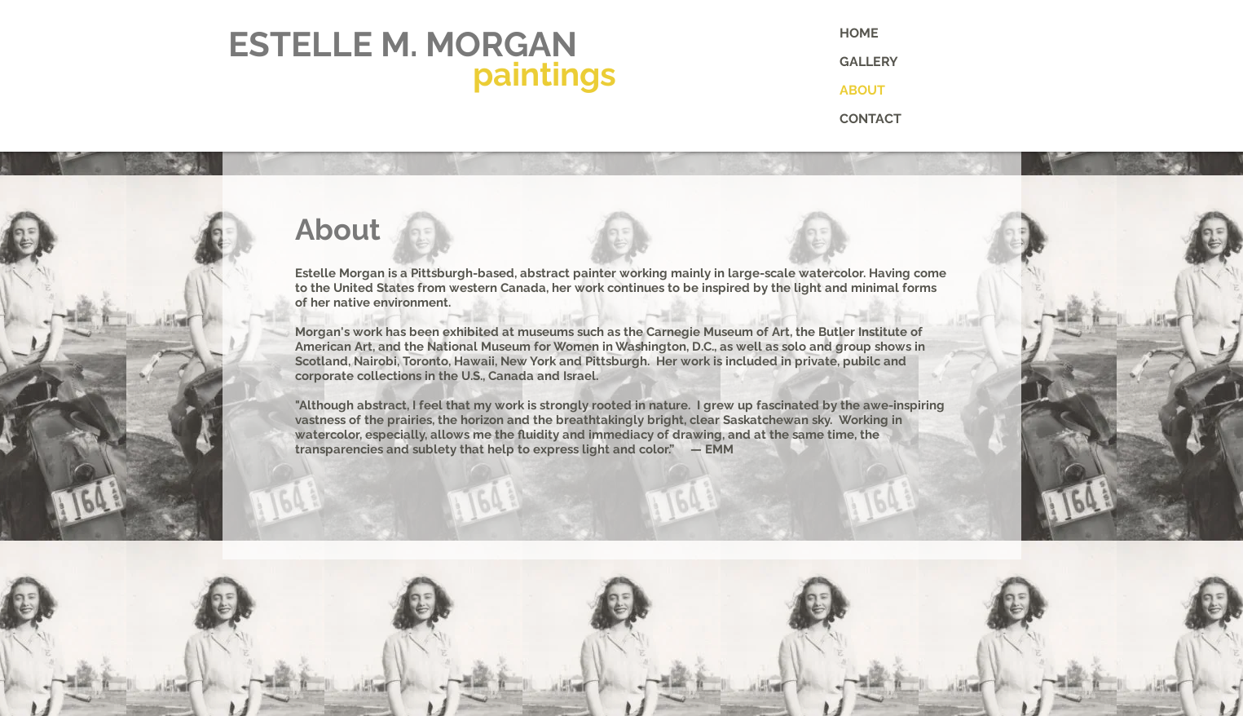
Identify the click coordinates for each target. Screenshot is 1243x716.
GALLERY (869, 61)
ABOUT (862, 90)
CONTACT (870, 118)
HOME (859, 33)
